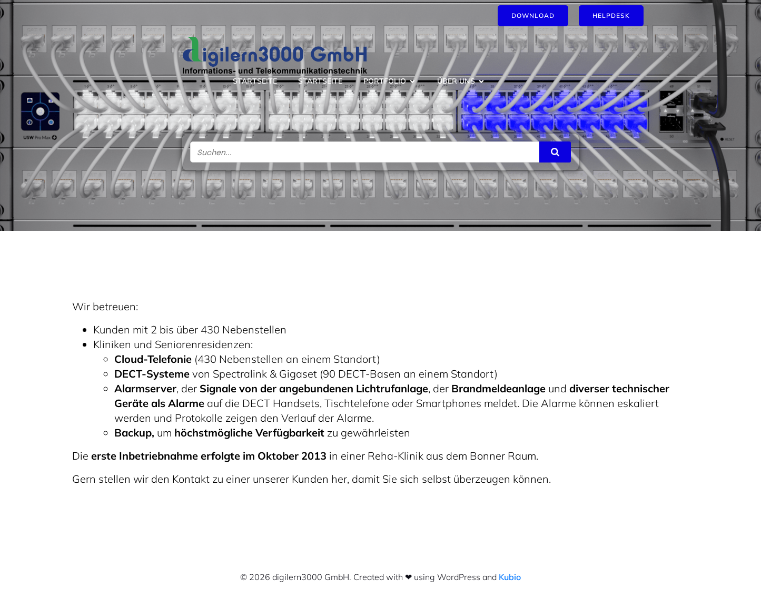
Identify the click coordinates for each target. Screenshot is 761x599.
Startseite (255, 81)
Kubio (510, 577)
